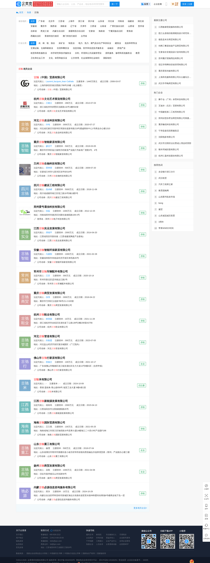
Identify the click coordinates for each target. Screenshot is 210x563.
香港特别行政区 (52, 36)
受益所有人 (110, 538)
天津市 (83, 26)
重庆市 (44, 26)
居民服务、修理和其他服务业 (118, 53)
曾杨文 (49, 362)
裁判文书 (89, 535)
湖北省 (141, 21)
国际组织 (107, 58)
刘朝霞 (49, 340)
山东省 (101, 21)
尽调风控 (122, 535)
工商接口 (99, 541)
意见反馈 (19, 547)
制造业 (72, 43)
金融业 (110, 48)
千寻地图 (89, 541)
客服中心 (206, 529)
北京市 (51, 21)
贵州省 (141, 26)
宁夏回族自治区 (115, 31)
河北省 (111, 21)
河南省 (121, 21)
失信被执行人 (111, 535)
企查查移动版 (111, 544)
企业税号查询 (124, 538)
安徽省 (34, 26)
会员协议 (19, 544)
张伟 (48, 297)
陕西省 (53, 26)
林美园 (49, 319)
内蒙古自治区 (58, 31)
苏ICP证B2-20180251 (108, 560)
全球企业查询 (124, 541)
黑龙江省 (45, 31)
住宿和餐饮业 (63, 48)
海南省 (102, 31)
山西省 (131, 26)
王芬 (48, 275)
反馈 (206, 519)
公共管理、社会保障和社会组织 (85, 58)
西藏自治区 (36, 36)
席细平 (49, 232)
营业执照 (122, 560)
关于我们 (19, 535)
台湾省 (84, 36)
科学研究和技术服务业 (61, 53)
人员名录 (99, 544)
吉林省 (34, 31)
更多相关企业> (140, 508)
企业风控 (89, 538)
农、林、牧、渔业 (46, 43)
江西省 (93, 26)
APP (206, 509)
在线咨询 (55, 530)
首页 (19, 12)
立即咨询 (206, 539)
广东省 (41, 21)
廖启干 (49, 146)
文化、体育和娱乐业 (58, 58)
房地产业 (121, 48)
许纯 (48, 124)
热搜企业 (89, 544)
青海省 (130, 31)
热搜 (29, 12)
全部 (33, 21)
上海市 (71, 21)
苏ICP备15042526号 (66, 560)
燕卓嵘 (49, 189)
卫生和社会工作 (38, 58)
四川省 (91, 21)
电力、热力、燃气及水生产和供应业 (94, 43)
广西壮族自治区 (117, 26)
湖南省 (63, 26)
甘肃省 (92, 31)
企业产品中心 (111, 541)
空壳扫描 (99, 538)
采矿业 (62, 43)
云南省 (103, 26)
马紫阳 (49, 254)
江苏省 (61, 21)
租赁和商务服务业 (39, 53)
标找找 (98, 535)
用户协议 (19, 538)
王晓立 (49, 103)
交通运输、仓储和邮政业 (42, 48)
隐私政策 (19, 541)
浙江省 (81, 21)
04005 (145, 560)
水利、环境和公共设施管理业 (88, 53)
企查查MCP (124, 544)
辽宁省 (73, 26)
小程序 (206, 489)
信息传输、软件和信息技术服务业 (88, 48)
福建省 (131, 21)
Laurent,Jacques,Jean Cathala (60, 81)
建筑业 (118, 43)
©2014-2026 (21, 560)
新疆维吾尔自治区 (77, 31)
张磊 (48, 211)
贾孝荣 (49, 168)
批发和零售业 (131, 43)
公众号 (206, 499)
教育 (138, 53)
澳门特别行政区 (70, 36)
